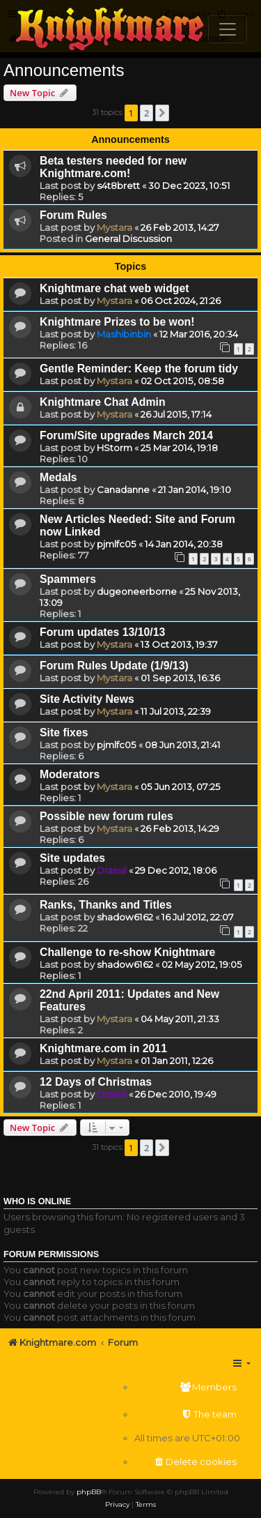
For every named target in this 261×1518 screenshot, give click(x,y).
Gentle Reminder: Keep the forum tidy (139, 368)
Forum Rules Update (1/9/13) (114, 665)
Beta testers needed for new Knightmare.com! (113, 167)
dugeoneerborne (137, 591)
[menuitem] (187, 1387)
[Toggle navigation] (227, 29)
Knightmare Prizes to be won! (117, 322)
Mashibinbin (124, 334)
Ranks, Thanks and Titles (106, 905)
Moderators (70, 774)
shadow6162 (125, 917)
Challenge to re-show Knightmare (127, 952)
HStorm (114, 447)
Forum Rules (73, 215)
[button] (162, 113)
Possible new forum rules (106, 816)
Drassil (112, 870)
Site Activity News (87, 699)
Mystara (114, 227)
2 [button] (146, 113)
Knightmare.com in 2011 (103, 1048)
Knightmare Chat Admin (103, 402)
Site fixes (64, 732)
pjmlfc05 (116, 543)
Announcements (63, 70)
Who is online (37, 1201)
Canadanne (123, 489)
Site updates (72, 858)
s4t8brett (118, 185)
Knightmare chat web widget (114, 288)
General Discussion (128, 238)
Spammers (68, 579)
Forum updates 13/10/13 (102, 632)
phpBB (89, 1491)
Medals (58, 477)
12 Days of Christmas (96, 1082)
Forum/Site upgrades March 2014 (126, 435)
